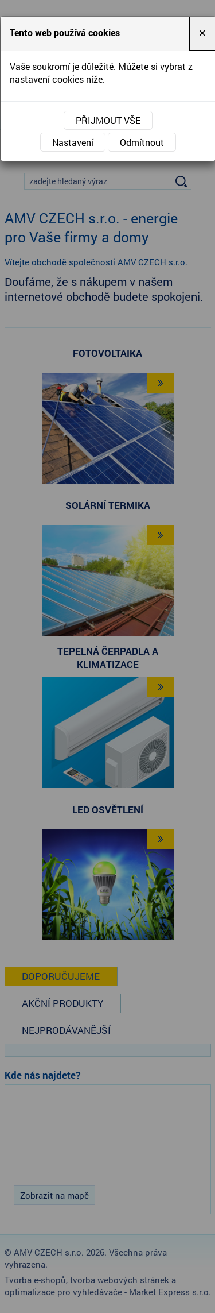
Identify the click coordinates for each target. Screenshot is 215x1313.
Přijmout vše (108, 120)
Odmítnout (142, 142)
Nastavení (72, 142)
